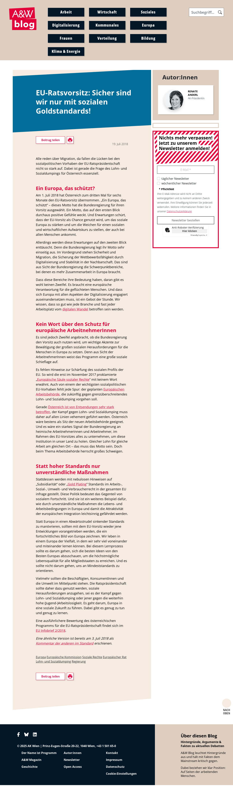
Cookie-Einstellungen (121, 775)
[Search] (206, 12)
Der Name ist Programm (39, 754)
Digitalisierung (66, 25)
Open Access (73, 768)
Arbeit (66, 12)
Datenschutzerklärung (179, 212)
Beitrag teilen (50, 141)
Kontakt (112, 754)
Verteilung (107, 38)
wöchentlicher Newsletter (179, 184)
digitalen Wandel (75, 310)
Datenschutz (115, 768)
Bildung (148, 38)
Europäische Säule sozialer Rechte (63, 380)
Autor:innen (73, 754)
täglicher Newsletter (175, 180)
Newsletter (72, 761)
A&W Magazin (31, 761)
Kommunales (107, 25)
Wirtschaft (107, 12)
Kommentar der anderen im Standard (64, 644)
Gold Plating (77, 485)
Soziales (148, 12)
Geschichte (29, 768)
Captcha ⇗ (199, 236)
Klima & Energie (66, 51)
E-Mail (185, 171)
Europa (148, 25)
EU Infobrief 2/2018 (50, 631)
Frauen (66, 38)
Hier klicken (189, 232)
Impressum (114, 761)
